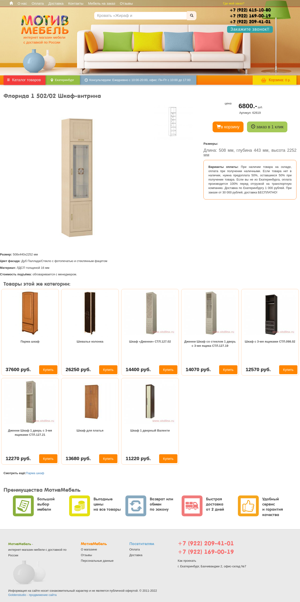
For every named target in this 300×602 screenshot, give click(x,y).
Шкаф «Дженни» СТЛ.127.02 (150, 341)
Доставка (56, 3)
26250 (78, 369)
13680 (78, 458)
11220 (138, 458)
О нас (22, 3)
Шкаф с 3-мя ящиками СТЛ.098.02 (270, 341)
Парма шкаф (30, 341)
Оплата (38, 3)
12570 (258, 369)
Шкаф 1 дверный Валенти (150, 430)
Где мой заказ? (233, 3)
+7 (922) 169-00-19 (206, 551)
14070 (198, 369)
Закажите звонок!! (250, 29)
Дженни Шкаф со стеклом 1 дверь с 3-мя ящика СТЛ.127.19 (210, 343)
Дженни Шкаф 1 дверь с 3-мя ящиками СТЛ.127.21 (30, 432)
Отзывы (126, 3)
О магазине (89, 549)
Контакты (75, 3)
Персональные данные (97, 560)
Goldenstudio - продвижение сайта (32, 595)
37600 (18, 369)
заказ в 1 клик (267, 126)
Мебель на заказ (101, 3)
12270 (18, 458)
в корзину (228, 126)
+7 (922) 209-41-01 (206, 543)
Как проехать (187, 560)
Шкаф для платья (90, 430)
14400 (138, 369)
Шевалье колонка (90, 341)
